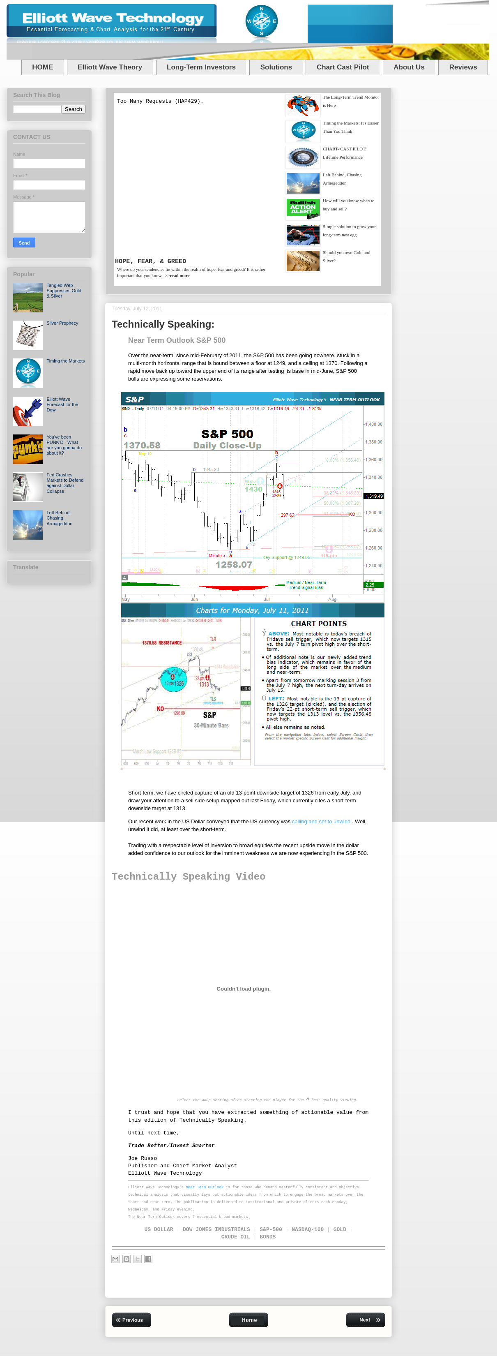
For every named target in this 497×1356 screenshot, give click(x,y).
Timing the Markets (65, 360)
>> (177, 275)
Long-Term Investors (201, 67)
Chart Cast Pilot (343, 67)
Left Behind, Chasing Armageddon (59, 518)
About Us (409, 67)
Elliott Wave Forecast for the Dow (62, 404)
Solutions (276, 67)
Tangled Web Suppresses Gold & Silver (63, 290)
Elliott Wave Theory (110, 67)
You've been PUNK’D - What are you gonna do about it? (64, 445)
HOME (42, 67)
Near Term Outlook (204, 1187)
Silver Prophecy (62, 323)
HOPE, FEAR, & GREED (150, 261)
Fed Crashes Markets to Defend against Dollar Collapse (64, 483)
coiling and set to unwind (322, 821)
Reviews (463, 67)
